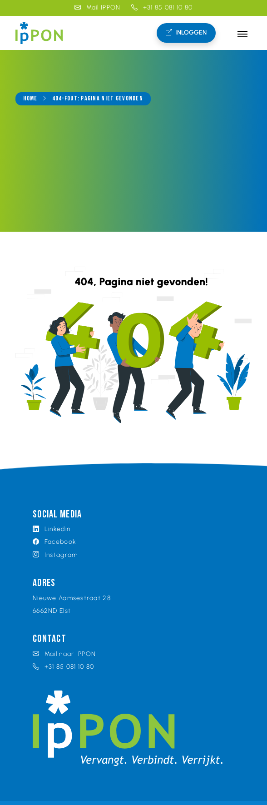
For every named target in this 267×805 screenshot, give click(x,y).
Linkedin (51, 529)
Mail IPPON (97, 7)
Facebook (54, 542)
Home (30, 98)
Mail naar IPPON (64, 654)
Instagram (55, 555)
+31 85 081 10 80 (162, 7)
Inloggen (186, 33)
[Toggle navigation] (242, 33)
